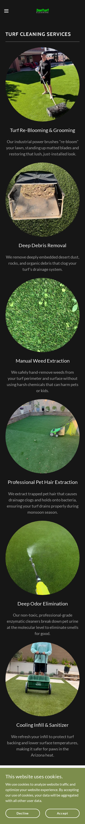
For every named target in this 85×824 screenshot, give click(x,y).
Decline (23, 813)
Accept (62, 813)
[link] (42, 11)
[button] (8, 10)
